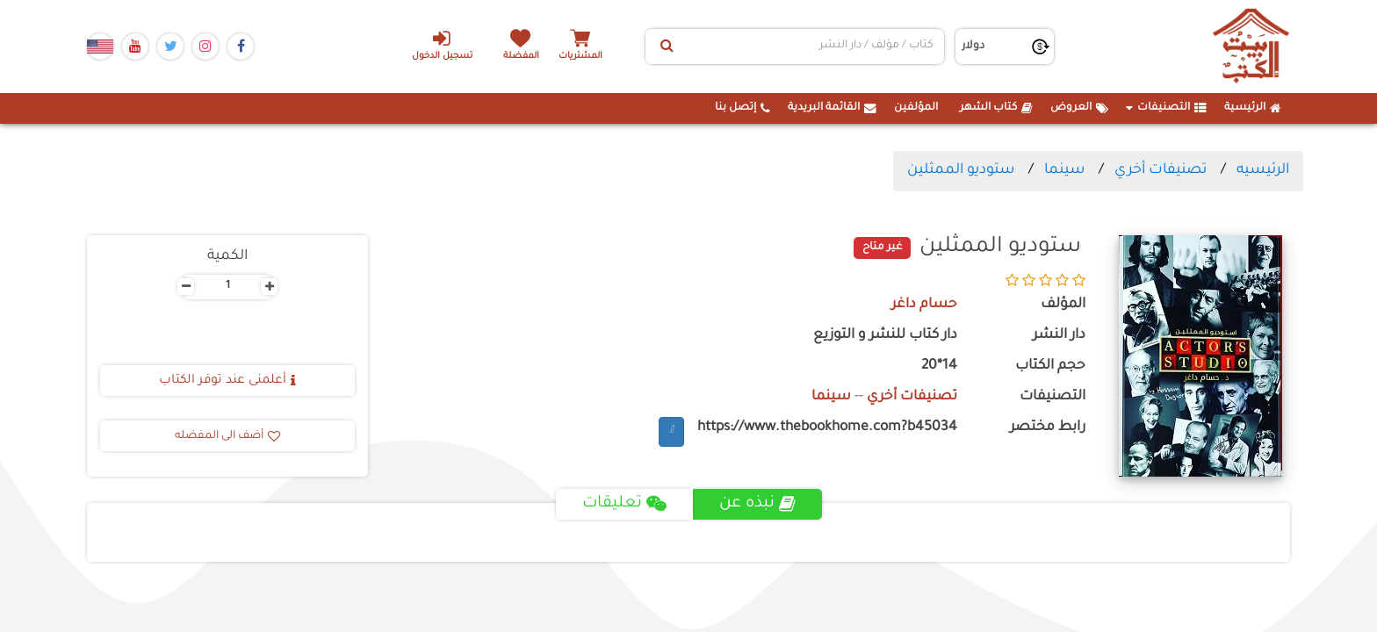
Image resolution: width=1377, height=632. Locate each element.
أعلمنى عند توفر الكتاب (227, 381)
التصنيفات (1166, 108)
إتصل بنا (742, 108)
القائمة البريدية (832, 108)
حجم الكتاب (1050, 366)
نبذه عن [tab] (757, 504)
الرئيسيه (1262, 170)
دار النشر (1059, 335)
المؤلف (1063, 305)
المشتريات (582, 56)
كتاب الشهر (996, 108)
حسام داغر (924, 305)
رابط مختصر (1047, 427)
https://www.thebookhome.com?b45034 (827, 427)
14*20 (939, 366)
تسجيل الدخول (441, 44)
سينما (1064, 170)
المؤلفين (916, 108)
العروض (1079, 108)
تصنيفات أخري (1160, 170)
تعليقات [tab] (624, 504)
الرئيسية (1252, 108)
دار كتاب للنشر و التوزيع (885, 335)
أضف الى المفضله (227, 436)
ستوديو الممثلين (960, 170)
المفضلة (522, 56)
